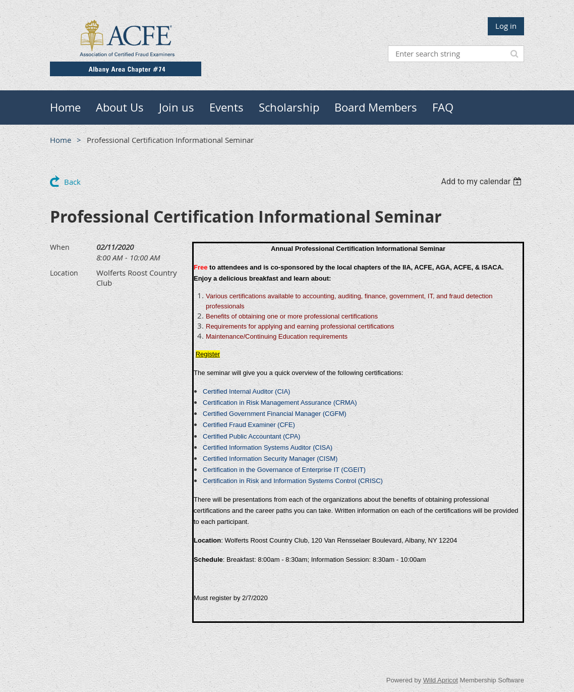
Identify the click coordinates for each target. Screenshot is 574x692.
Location (64, 273)
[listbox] (482, 181)
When (60, 247)
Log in (505, 26)
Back (72, 182)
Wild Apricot (440, 680)
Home (60, 140)
